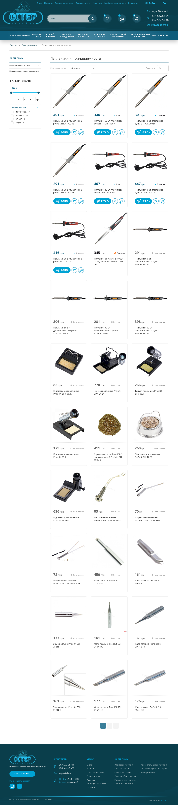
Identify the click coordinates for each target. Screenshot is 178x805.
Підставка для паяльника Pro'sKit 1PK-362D (66, 519)
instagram (12, 786)
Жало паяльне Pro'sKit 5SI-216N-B (67, 708)
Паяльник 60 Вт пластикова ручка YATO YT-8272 (149, 191)
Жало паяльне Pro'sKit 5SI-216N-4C (108, 708)
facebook (19, 786)
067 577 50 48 (160, 20)
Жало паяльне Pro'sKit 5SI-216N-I (67, 645)
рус (164, 3)
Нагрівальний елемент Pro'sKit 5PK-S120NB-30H (66, 582)
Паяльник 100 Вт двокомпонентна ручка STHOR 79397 (147, 330)
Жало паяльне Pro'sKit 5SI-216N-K (148, 582)
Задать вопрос (159, 25)
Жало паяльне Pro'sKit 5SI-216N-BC (108, 645)
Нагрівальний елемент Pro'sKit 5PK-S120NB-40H (148, 519)
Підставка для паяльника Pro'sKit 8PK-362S (66, 392)
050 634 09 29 (160, 16)
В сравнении (81, 132)
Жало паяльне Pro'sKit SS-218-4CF (107, 582)
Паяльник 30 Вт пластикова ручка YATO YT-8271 (67, 260)
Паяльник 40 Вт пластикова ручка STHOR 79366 (149, 122)
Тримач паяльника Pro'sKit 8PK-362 (148, 392)
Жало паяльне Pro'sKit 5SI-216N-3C (148, 708)
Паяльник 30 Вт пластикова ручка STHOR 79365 (67, 191)
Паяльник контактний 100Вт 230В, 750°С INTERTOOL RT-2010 (109, 261)
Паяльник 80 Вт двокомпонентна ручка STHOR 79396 (147, 261)
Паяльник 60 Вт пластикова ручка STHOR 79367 (108, 122)
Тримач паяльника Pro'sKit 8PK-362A (107, 392)
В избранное (74, 132)
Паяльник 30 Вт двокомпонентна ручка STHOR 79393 (106, 330)
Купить (64, 132)
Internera (164, 801)
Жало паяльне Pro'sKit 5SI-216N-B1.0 (148, 645)
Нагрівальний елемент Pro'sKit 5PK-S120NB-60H (107, 519)
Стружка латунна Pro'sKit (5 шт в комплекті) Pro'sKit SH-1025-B (108, 457)
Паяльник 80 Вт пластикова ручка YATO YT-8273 (108, 191)
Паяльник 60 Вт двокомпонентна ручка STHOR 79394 (65, 330)
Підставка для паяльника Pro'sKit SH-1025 (147, 455)
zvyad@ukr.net (160, 11)
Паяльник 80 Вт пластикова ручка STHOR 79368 (67, 122)
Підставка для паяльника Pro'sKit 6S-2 (66, 455)
